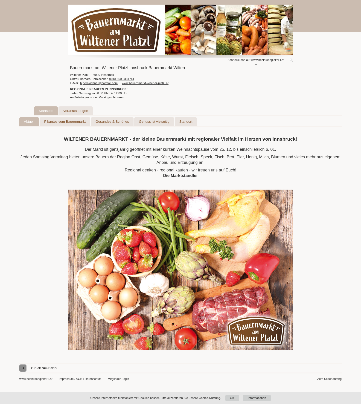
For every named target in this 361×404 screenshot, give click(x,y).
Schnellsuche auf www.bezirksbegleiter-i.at (255, 60)
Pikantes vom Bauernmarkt (65, 121)
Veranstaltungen (75, 111)
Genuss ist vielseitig (154, 121)
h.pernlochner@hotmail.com (99, 83)
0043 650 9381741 (121, 79)
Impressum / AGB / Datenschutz (80, 379)
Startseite (46, 111)
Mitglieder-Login (118, 379)
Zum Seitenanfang (329, 379)
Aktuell (29, 121)
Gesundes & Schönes (112, 121)
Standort (185, 121)
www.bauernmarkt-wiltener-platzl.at (145, 83)
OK (232, 398)
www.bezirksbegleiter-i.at (35, 379)
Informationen (257, 398)
